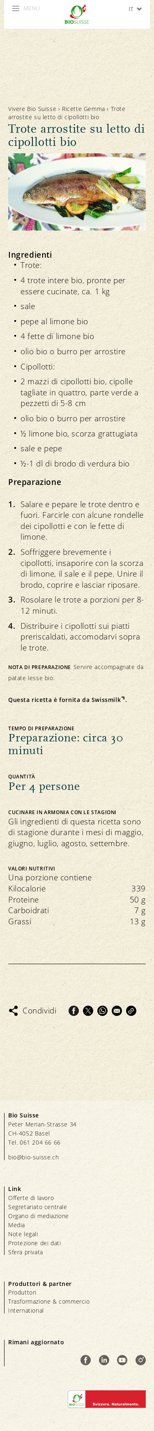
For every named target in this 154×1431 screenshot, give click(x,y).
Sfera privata (25, 1252)
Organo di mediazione (38, 1216)
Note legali (23, 1234)
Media (16, 1225)
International (26, 1310)
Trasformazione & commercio (49, 1301)
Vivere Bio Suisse (32, 109)
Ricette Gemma (83, 109)
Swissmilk (106, 700)
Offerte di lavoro (31, 1198)
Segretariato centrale (37, 1207)
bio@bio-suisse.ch (33, 1157)
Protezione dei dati (34, 1243)
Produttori (22, 1292)
